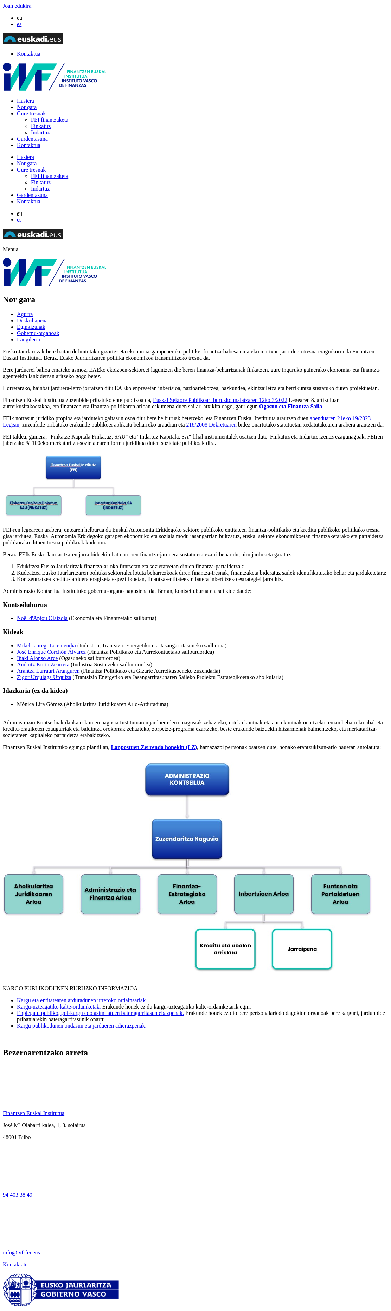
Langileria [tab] (28, 340)
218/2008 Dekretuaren (211, 425)
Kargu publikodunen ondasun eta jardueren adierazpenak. (81, 1026)
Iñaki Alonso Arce (37, 658)
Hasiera (25, 101)
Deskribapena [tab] (32, 321)
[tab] (202, 314)
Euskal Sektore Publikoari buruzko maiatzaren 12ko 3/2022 (220, 400)
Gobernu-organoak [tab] (38, 333)
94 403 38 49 (17, 1195)
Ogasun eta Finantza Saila (290, 406)
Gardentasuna (32, 139)
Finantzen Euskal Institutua (33, 1113)
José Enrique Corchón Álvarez (51, 652)
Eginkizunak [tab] (31, 327)
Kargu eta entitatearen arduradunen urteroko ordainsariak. (82, 1000)
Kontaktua (28, 54)
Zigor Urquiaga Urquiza (44, 677)
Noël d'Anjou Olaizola (42, 618)
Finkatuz (41, 126)
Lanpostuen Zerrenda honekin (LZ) (154, 747)
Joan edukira (17, 6)
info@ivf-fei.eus (21, 1252)
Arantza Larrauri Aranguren (48, 671)
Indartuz (40, 132)
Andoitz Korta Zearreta (43, 664)
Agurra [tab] (25, 314)
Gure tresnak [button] (31, 113)
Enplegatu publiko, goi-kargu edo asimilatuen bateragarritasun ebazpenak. (100, 1013)
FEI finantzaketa (49, 120)
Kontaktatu (15, 1264)
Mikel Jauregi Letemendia (46, 645)
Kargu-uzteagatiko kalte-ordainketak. (59, 1007)
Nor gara (27, 107)
